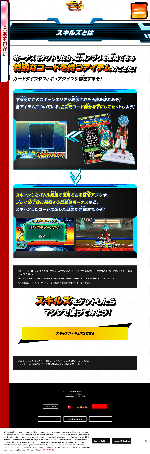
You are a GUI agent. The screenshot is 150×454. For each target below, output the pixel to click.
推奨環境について (49, 413)
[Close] (146, 442)
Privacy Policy (48, 451)
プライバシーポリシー (101, 413)
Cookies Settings (75, 413)
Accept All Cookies (122, 442)
